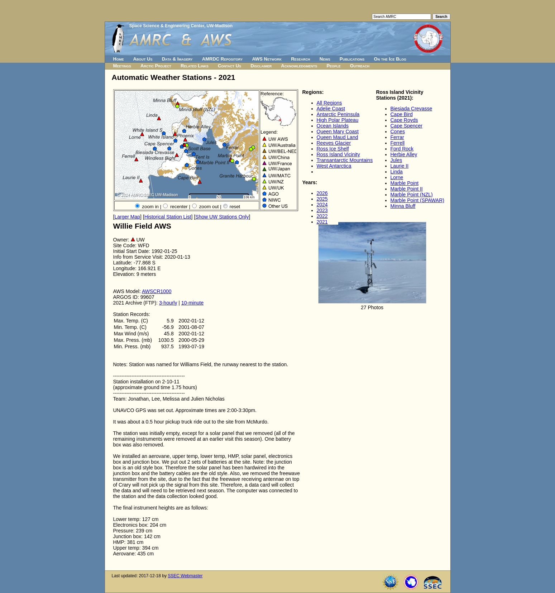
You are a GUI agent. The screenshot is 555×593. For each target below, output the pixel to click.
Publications (352, 59)
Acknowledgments (299, 65)
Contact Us (229, 65)
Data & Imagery (177, 59)
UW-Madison (220, 25)
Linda (397, 171)
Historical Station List (167, 217)
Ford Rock (402, 149)
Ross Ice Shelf (333, 149)
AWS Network (267, 59)
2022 (322, 216)
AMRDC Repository (222, 59)
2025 (322, 199)
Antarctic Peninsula (338, 114)
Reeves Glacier (334, 143)
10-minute (192, 303)
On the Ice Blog (390, 59)
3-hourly (168, 303)
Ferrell (398, 143)
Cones (398, 131)
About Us (143, 59)
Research (300, 59)
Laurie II (400, 166)
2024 (322, 204)
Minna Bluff (403, 206)
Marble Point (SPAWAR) (417, 200)
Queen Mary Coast (338, 131)
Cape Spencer (407, 126)
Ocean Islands (333, 126)
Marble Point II (407, 189)
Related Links (195, 65)
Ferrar (397, 137)
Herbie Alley (404, 154)
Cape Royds (404, 120)
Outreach (359, 65)
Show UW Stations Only (222, 217)
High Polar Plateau (338, 120)
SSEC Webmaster (185, 575)
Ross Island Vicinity (338, 154)
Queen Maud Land (337, 137)
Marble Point (405, 183)
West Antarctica (334, 166)
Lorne (397, 177)
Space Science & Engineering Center (166, 25)
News (325, 59)
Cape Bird (402, 114)
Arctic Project (155, 65)
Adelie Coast (331, 108)
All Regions (329, 103)
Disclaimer (261, 65)
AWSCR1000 (157, 291)
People (333, 65)
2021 (322, 222)
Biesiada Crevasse (411, 108)
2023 (322, 210)
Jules (396, 160)
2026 (322, 193)
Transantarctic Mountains (345, 160)
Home (118, 59)
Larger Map (127, 217)
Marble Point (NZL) (412, 194)
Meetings (122, 65)
